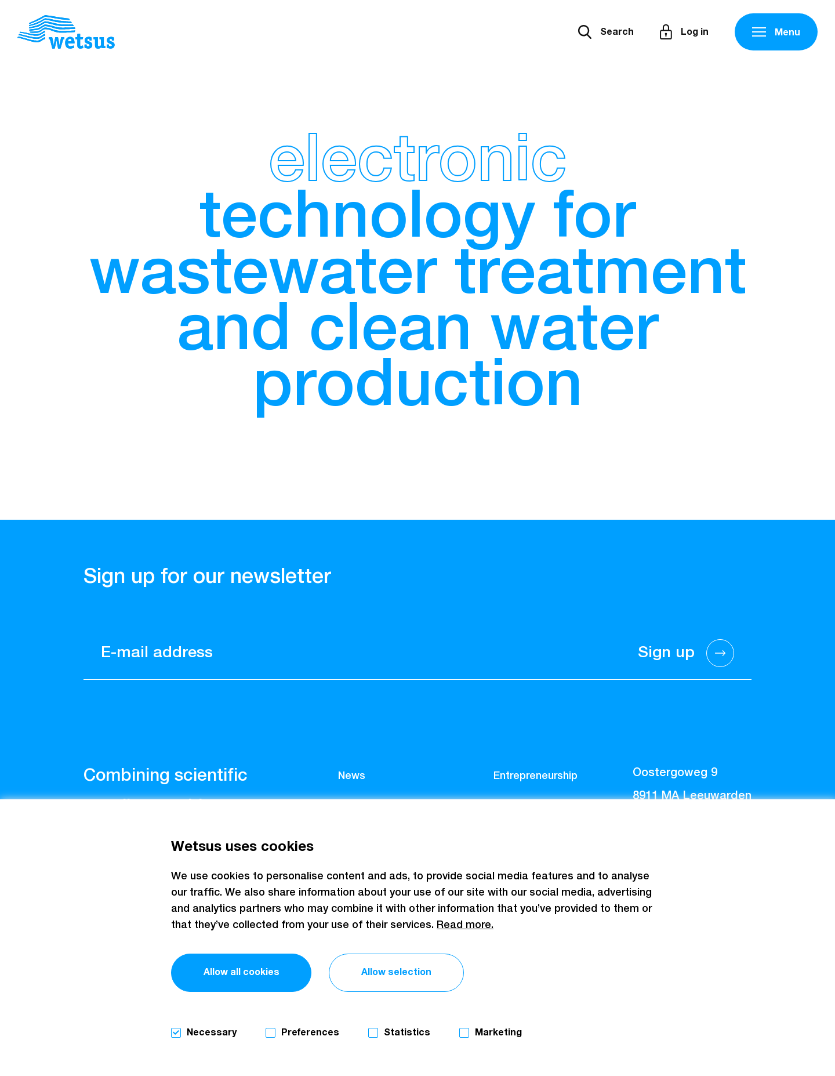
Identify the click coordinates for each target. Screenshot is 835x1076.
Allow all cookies (241, 972)
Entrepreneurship (535, 776)
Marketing (498, 1032)
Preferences (310, 1032)
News (351, 776)
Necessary (212, 1032)
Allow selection (396, 972)
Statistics (407, 1032)
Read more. (465, 925)
